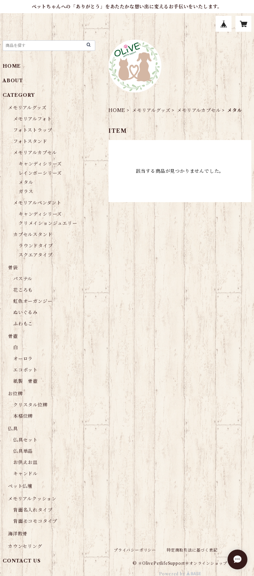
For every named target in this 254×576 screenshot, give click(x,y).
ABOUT (13, 81)
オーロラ (23, 359)
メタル (26, 182)
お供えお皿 (25, 462)
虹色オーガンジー (32, 301)
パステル (22, 279)
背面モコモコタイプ (35, 521)
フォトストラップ (32, 130)
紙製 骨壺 (25, 381)
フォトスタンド (30, 141)
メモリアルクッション (32, 499)
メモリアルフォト (32, 119)
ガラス (26, 192)
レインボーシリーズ (40, 173)
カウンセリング (25, 546)
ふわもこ (23, 324)
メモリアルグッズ (151, 110)
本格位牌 (23, 416)
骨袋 (13, 267)
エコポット (25, 370)
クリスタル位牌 (30, 405)
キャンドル (25, 474)
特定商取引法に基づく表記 (192, 550)
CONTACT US (22, 561)
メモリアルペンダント (37, 203)
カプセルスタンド (32, 234)
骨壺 (13, 336)
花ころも (23, 290)
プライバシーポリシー (135, 550)
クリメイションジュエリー (48, 223)
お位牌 (15, 394)
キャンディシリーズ (40, 164)
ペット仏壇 (20, 486)
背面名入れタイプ (32, 510)
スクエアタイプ (36, 255)
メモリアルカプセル (199, 110)
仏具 (13, 429)
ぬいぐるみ (25, 312)
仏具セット (25, 440)
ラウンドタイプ (36, 246)
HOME (116, 110)
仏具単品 (23, 451)
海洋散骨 (17, 534)
